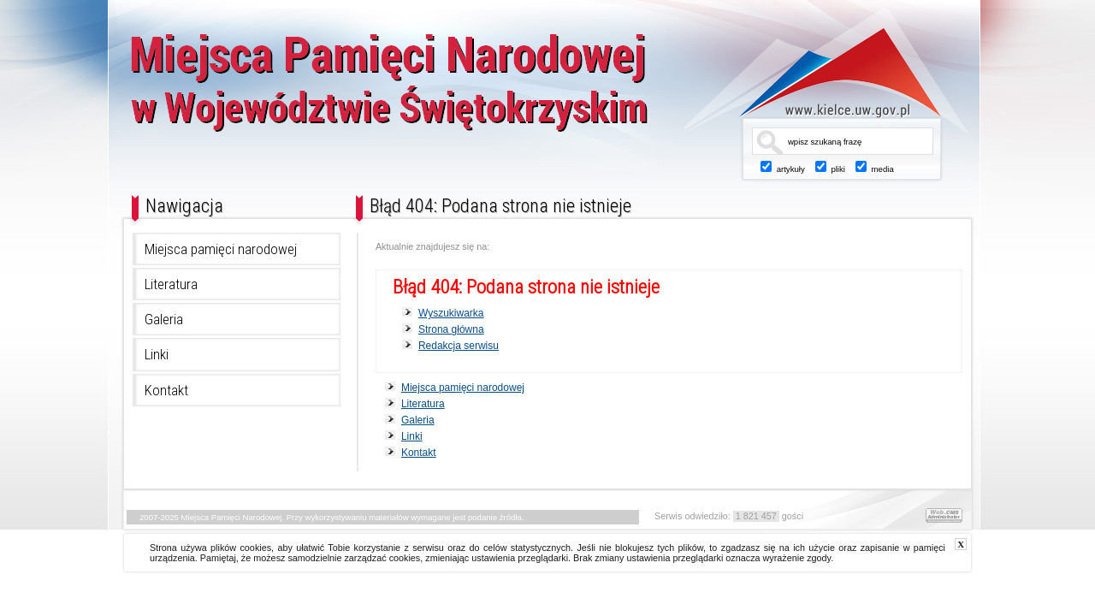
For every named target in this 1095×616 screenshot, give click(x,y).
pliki (838, 169)
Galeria (164, 319)
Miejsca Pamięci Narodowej (447, 92)
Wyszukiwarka (451, 313)
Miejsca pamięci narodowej (221, 249)
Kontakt (166, 390)
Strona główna (451, 329)
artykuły (791, 169)
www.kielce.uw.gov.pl (827, 73)
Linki (157, 354)
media (883, 169)
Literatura (171, 284)
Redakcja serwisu (458, 346)
